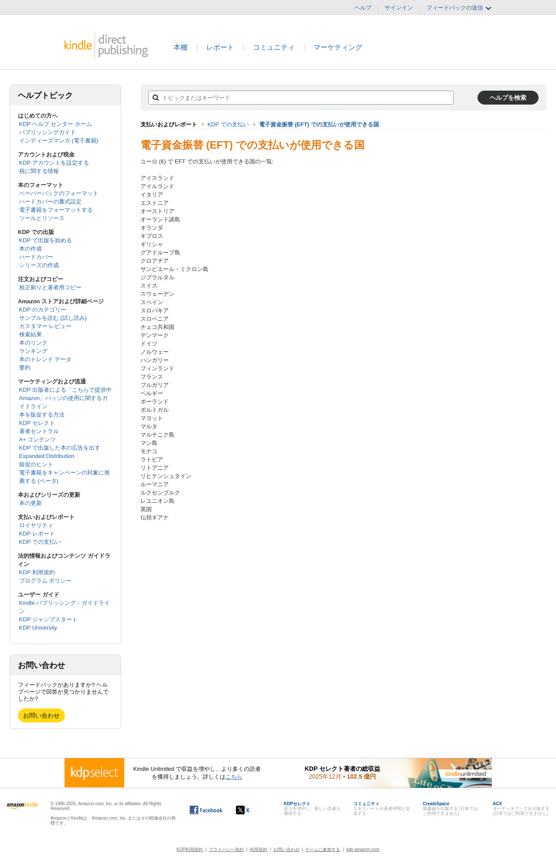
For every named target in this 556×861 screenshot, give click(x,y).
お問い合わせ (41, 715)
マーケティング (338, 47)
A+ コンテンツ (37, 439)
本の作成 (30, 248)
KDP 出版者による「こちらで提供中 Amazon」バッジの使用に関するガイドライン (65, 398)
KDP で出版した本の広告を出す (59, 447)
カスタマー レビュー (45, 326)
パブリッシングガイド (47, 132)
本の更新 (30, 503)
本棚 (181, 47)
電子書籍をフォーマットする (56, 210)
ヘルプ (363, 7)
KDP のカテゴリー (42, 309)
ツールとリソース (42, 218)
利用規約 (258, 849)
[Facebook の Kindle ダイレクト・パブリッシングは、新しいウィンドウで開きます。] (206, 810)
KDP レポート (37, 533)
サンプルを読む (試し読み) (53, 318)
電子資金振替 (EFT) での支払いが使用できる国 (319, 124)
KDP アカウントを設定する (54, 162)
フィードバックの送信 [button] (459, 7)
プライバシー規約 (226, 849)
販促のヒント (36, 464)
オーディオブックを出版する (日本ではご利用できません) (521, 808)
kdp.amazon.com (362, 849)
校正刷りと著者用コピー (50, 287)
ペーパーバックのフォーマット (59, 193)
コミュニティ (274, 47)
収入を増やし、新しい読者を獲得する (312, 808)
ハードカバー (36, 257)
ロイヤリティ (36, 525)
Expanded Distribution (47, 456)
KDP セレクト (37, 423)
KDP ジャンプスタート (48, 619)
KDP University (38, 627)
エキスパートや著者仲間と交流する (381, 808)
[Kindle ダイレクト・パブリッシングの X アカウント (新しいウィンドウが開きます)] (252, 810)
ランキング (33, 351)
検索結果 (30, 334)
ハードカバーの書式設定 (50, 201)
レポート (220, 47)
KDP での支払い (40, 542)
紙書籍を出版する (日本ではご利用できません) (450, 808)
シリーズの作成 (39, 265)
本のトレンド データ (45, 359)
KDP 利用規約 (37, 572)
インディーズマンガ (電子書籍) (58, 140)
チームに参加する (322, 849)
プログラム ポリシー (45, 580)
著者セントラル (39, 431)
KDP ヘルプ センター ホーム (55, 124)
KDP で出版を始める (45, 240)
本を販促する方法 (42, 414)
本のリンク (33, 342)
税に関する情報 (39, 171)
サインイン (399, 7)
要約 (25, 367)
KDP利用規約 (190, 849)
